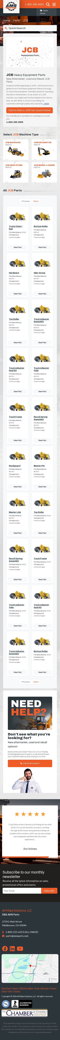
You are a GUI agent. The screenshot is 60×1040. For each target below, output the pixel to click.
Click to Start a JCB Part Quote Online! (29, 110)
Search (15, 988)
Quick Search (15, 28)
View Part (18, 247)
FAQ (10, 991)
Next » (36, 201)
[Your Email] (22, 891)
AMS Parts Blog (26, 988)
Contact (16, 991)
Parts (16, 20)
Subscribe (49, 890)
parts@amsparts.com (17, 936)
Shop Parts (6, 988)
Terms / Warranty (41, 988)
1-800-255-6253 (34, 4)
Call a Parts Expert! (30, 763)
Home (6, 20)
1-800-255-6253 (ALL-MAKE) (21, 932)
